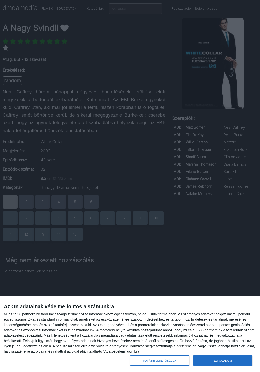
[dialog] (130, 334)
